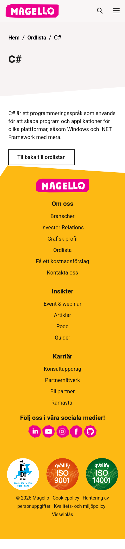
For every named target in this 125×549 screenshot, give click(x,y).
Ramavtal (62, 403)
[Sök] (100, 11)
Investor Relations (62, 227)
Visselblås (62, 514)
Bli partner (62, 391)
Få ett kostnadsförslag (62, 261)
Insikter (62, 291)
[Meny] (114, 11)
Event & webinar (62, 304)
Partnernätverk (62, 380)
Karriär (62, 356)
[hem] (32, 11)
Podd (62, 326)
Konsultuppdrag (62, 369)
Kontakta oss (62, 273)
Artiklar (62, 315)
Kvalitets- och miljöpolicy (79, 506)
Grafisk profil (62, 239)
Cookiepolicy (66, 498)
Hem (14, 38)
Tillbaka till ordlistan (41, 157)
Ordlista (36, 38)
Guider (62, 338)
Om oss (62, 203)
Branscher (63, 216)
